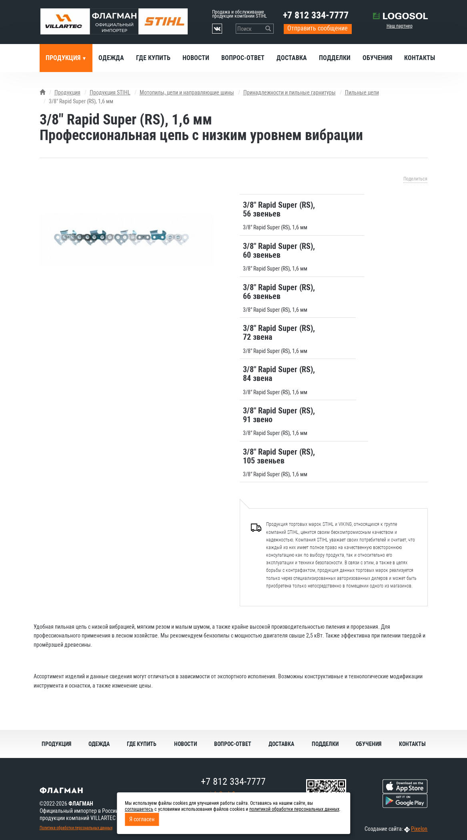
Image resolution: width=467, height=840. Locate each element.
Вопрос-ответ (243, 58)
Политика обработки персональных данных (76, 828)
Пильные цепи (362, 92)
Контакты (419, 58)
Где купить (153, 58)
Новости (195, 58)
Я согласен (141, 819)
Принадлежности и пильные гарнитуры (289, 92)
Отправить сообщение (317, 28)
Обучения (377, 58)
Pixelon (419, 829)
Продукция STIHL (110, 92)
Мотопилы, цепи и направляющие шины (187, 92)
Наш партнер (400, 26)
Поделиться (415, 179)
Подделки (335, 58)
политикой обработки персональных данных (294, 809)
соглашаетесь (139, 809)
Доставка (292, 58)
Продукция (64, 58)
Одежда (111, 58)
